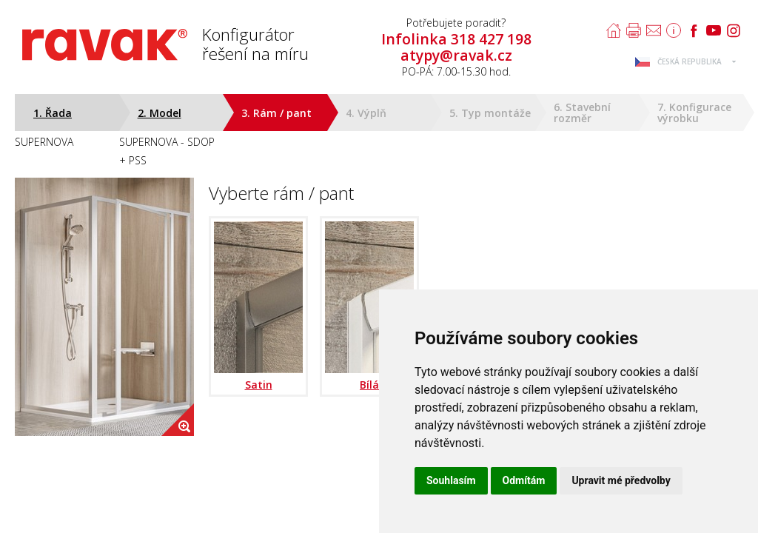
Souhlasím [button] (451, 480)
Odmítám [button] (524, 480)
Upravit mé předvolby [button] (620, 480)
